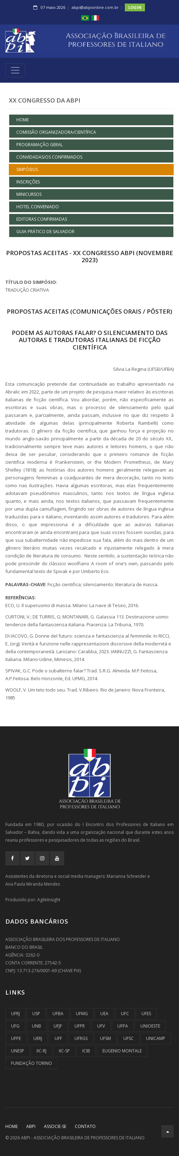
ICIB (86, 1051)
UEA (104, 1014)
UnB (36, 1026)
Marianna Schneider (126, 876)
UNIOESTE (150, 1026)
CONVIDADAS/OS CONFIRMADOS (49, 157)
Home (22, 120)
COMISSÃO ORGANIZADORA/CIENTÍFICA (56, 132)
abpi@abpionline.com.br (95, 7)
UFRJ (15, 1014)
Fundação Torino (31, 1063)
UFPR (79, 1026)
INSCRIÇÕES (28, 182)
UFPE (16, 1038)
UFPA (122, 1026)
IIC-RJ (41, 1051)
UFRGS (81, 1038)
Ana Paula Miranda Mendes (32, 884)
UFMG (82, 1014)
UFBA (57, 1014)
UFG (15, 1026)
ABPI (30, 1126)
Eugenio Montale (122, 1051)
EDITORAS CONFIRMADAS (41, 219)
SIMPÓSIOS (27, 169)
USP (36, 1014)
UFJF (58, 1026)
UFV (101, 1026)
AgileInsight (48, 900)
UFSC (128, 1038)
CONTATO (85, 1126)
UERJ (37, 1038)
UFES (146, 1014)
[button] (85, 17)
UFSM (105, 1038)
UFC (125, 1014)
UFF (58, 1038)
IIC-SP (64, 1051)
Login (134, 7)
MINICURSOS (28, 194)
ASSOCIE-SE (55, 1126)
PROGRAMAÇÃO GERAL (39, 145)
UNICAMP (155, 1038)
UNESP (17, 1051)
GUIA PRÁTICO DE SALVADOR (45, 232)
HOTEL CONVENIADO (37, 207)
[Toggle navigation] (15, 70)
